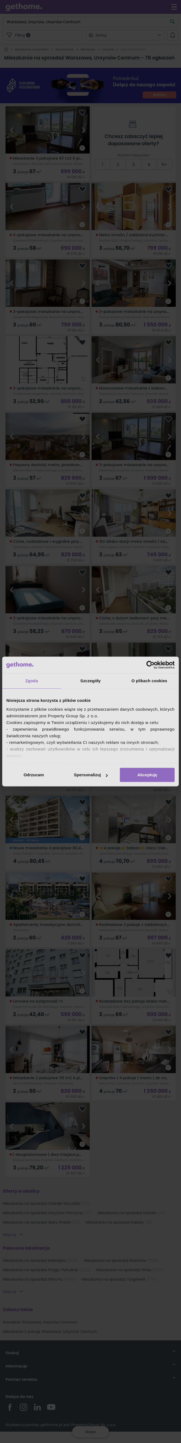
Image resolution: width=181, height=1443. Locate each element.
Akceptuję (147, 774)
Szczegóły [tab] (90, 680)
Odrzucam (34, 774)
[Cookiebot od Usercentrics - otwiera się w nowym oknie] (150, 665)
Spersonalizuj (91, 774)
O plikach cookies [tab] (149, 680)
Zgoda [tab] (31, 680)
